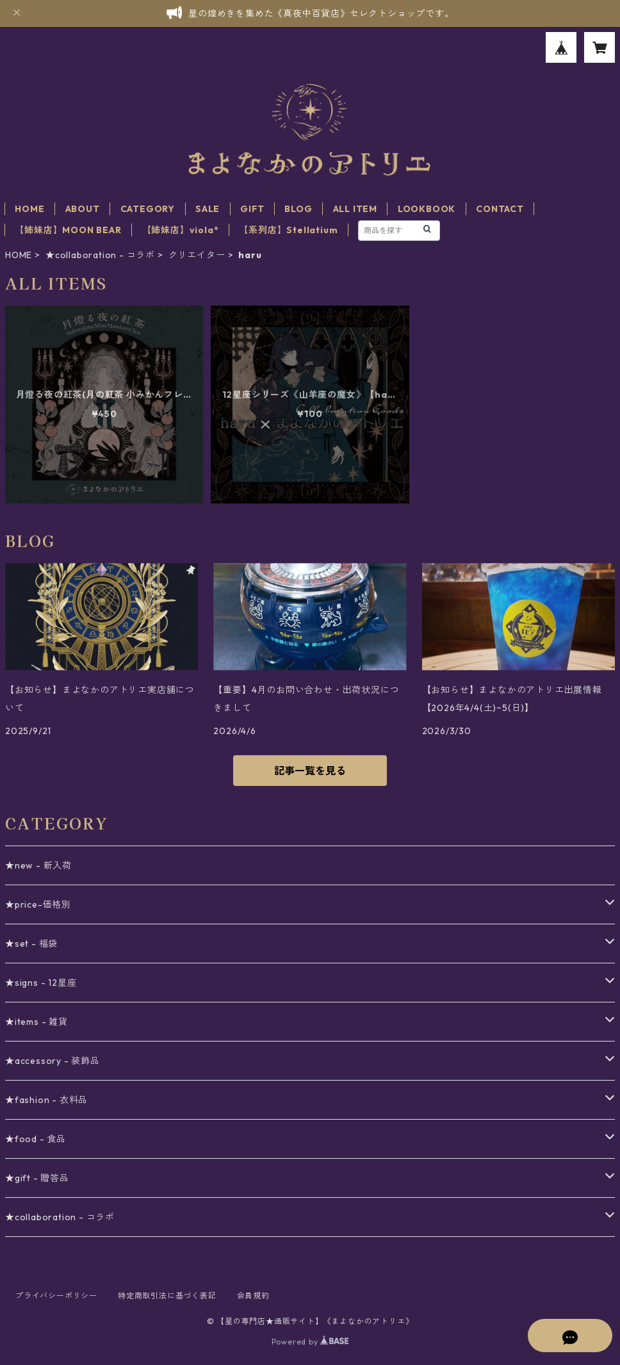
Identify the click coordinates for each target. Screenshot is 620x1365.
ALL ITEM (355, 209)
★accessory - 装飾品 (52, 1061)
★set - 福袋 (31, 943)
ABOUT (82, 209)
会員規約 (253, 1295)
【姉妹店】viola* (180, 230)
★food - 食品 (35, 1139)
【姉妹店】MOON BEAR (68, 230)
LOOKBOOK (426, 209)
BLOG (298, 209)
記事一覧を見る (310, 770)
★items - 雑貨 (36, 1021)
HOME (29, 209)
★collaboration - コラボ (100, 255)
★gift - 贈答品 (37, 1178)
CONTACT (500, 209)
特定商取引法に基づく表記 (167, 1295)
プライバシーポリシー (56, 1295)
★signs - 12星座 (40, 982)
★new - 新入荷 (38, 865)
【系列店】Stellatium (288, 230)
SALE (207, 209)
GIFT (252, 209)
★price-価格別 (38, 904)
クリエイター (196, 255)
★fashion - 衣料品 (46, 1100)
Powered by (310, 1341)
